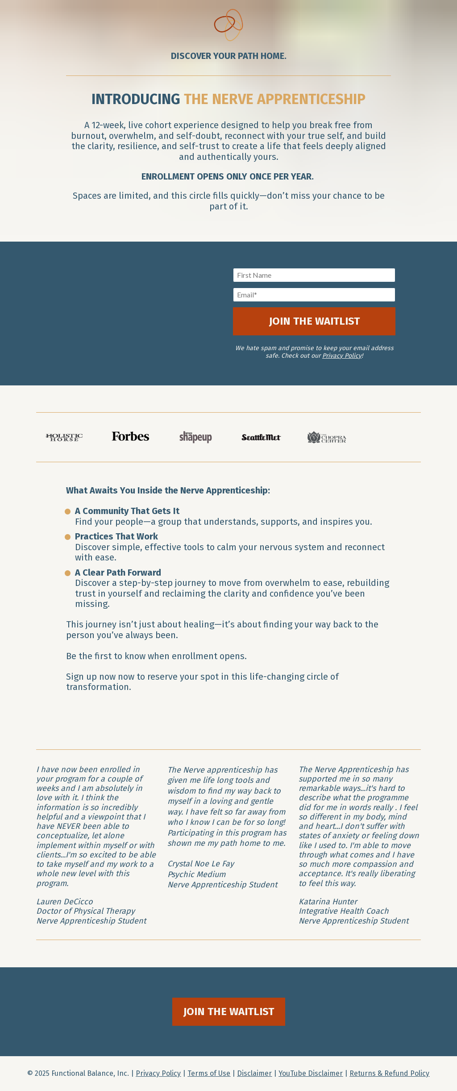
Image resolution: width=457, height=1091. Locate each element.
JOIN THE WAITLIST (314, 321)
